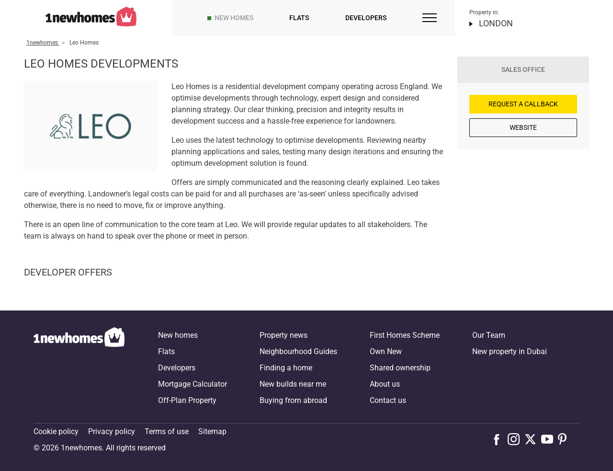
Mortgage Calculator (192, 384)
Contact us (388, 400)
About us (385, 384)
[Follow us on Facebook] (499, 438)
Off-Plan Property (187, 400)
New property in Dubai (509, 351)
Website (523, 127)
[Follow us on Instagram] (516, 438)
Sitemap (212, 431)
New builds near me (293, 384)
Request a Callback (523, 104)
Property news (283, 335)
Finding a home (286, 367)
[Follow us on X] (532, 438)
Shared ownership (400, 367)
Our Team (488, 335)
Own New (386, 351)
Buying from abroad (293, 400)
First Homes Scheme (405, 335)
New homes (234, 18)
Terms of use (167, 431)
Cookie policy (56, 431)
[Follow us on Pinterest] (566, 438)
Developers (365, 18)
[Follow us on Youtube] (549, 438)
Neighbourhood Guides (298, 351)
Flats (299, 18)
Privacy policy (111, 431)
